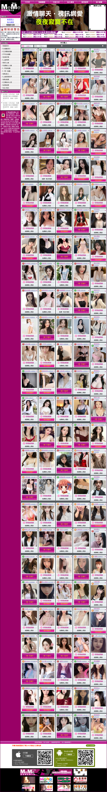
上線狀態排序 (7, 77)
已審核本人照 (7, 82)
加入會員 (10, 22)
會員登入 (10, 19)
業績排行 (6, 46)
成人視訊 (6, 88)
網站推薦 (6, 79)
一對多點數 (6, 68)
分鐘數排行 (6, 49)
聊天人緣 (6, 63)
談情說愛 (6, 85)
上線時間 (6, 60)
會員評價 (6, 57)
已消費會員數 (7, 51)
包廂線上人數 (7, 65)
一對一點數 (6, 71)
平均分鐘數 (6, 54)
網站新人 (6, 74)
